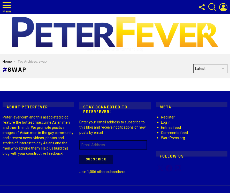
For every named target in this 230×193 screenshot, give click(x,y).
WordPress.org (173, 138)
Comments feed (174, 133)
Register (168, 117)
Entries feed (171, 127)
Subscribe (96, 159)
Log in (166, 122)
